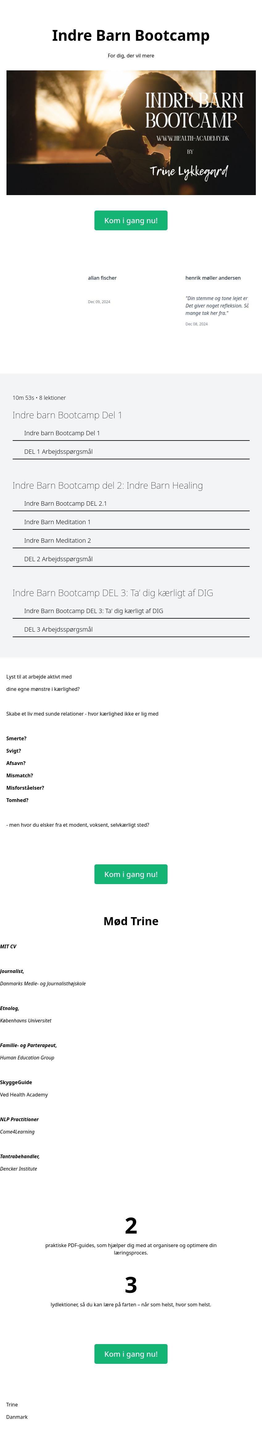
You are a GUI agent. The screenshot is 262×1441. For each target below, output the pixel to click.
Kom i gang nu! (131, 220)
